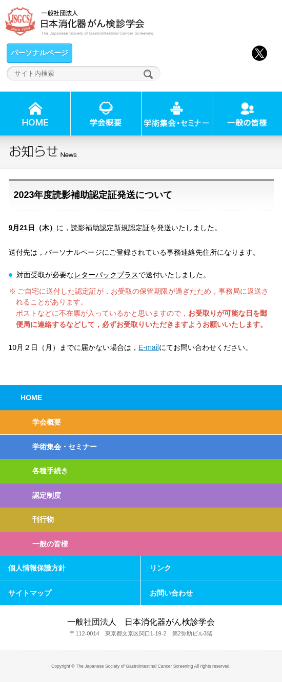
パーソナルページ (39, 53)
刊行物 (43, 519)
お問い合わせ (171, 593)
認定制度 (46, 495)
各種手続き (50, 471)
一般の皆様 (50, 544)
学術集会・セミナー (64, 447)
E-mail (148, 347)
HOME (31, 397)
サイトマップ (29, 593)
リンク (160, 568)
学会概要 (46, 422)
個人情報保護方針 (37, 568)
